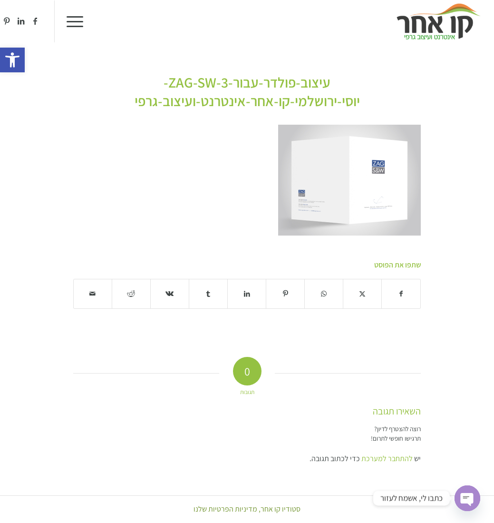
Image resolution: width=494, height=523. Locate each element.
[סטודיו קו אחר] (438, 21)
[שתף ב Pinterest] (285, 293)
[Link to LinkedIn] (21, 21)
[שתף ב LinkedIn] (247, 293)
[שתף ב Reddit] (131, 293)
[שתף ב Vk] (170, 293)
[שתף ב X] (362, 293)
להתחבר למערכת (387, 459)
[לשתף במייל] (93, 293)
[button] (12, 60)
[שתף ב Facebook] (401, 293)
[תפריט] (78, 21)
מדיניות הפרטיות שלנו (225, 509)
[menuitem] (78, 21)
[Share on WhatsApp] (324, 293)
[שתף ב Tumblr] (208, 293)
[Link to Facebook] (35, 21)
